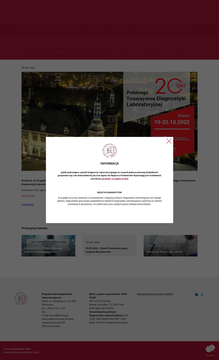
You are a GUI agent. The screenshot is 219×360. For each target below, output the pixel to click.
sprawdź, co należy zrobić (114, 178)
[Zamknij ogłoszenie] (169, 141)
